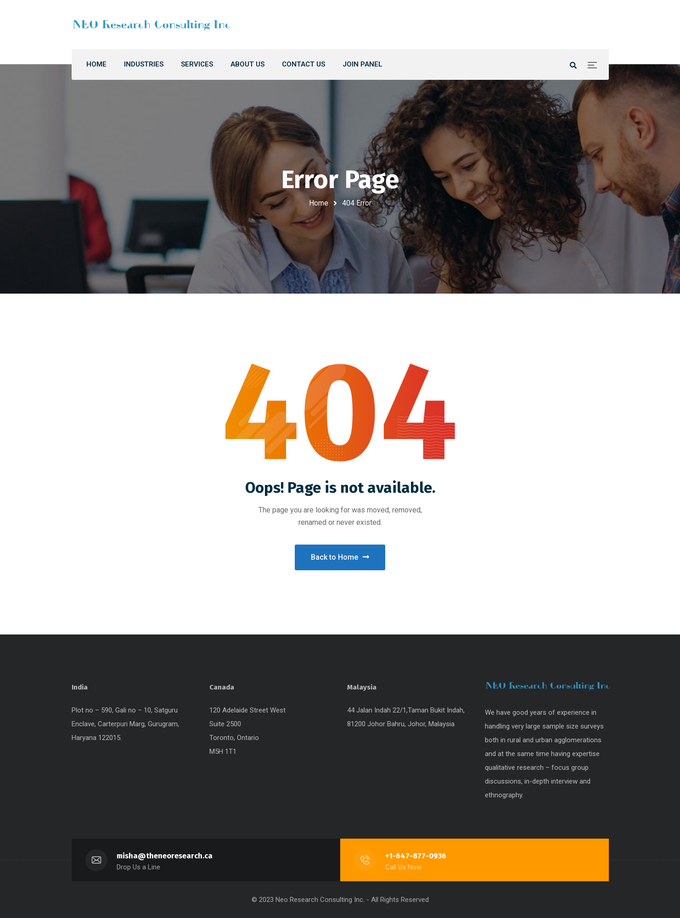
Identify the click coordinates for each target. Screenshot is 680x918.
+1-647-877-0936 (415, 855)
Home (318, 203)
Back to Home (340, 557)
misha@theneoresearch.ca (165, 855)
